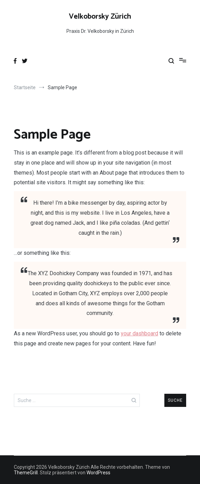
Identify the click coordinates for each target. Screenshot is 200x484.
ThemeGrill (26, 472)
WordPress (98, 472)
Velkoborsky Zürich (100, 16)
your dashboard (139, 333)
